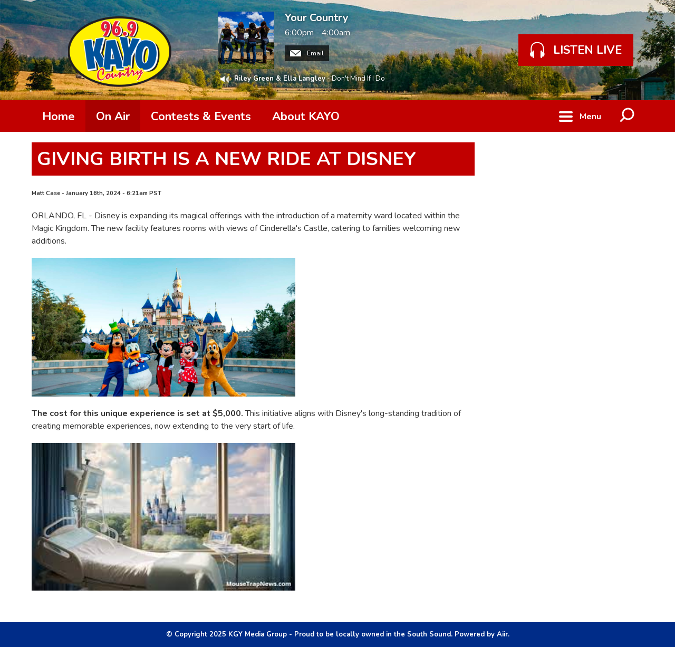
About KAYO (306, 116)
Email (307, 53)
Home (58, 116)
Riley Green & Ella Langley (279, 78)
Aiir (502, 634)
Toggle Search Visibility (627, 116)
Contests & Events (201, 116)
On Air (113, 116)
